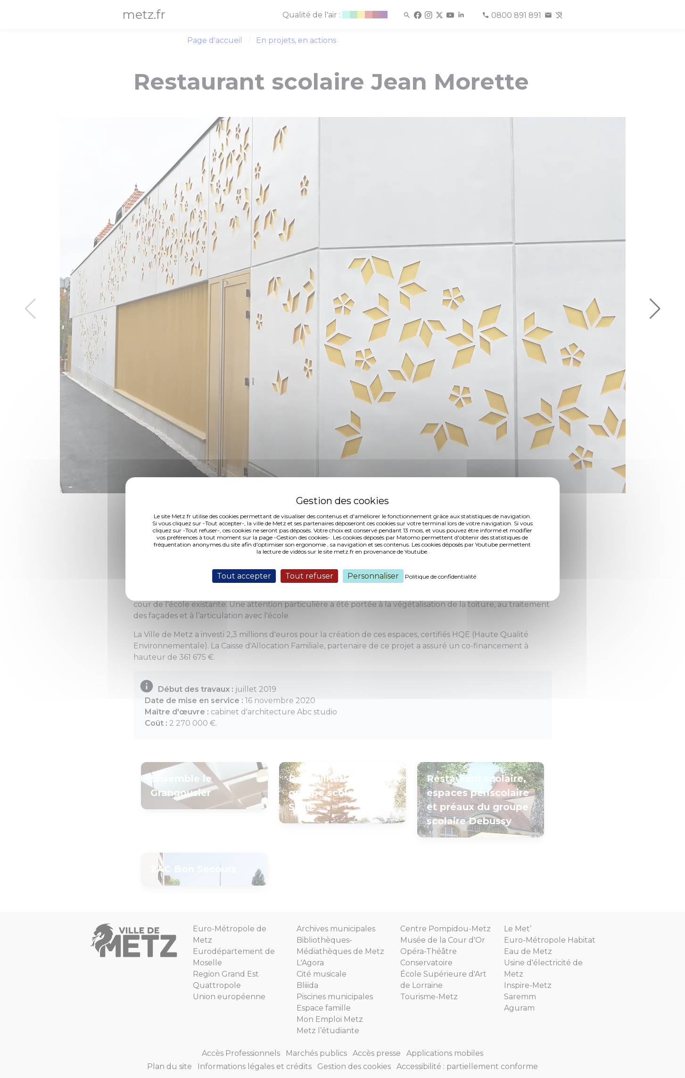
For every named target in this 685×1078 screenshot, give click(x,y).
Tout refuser (309, 576)
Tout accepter (244, 576)
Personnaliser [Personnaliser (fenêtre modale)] (373, 576)
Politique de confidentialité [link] (440, 576)
